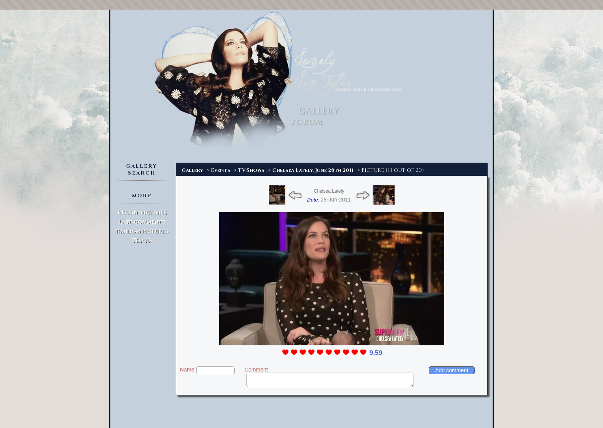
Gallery (192, 170)
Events (220, 170)
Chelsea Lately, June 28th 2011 (313, 170)
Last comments (142, 222)
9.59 (376, 352)
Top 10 (141, 240)
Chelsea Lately (329, 191)
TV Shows (251, 170)
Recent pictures (142, 212)
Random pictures (142, 231)
